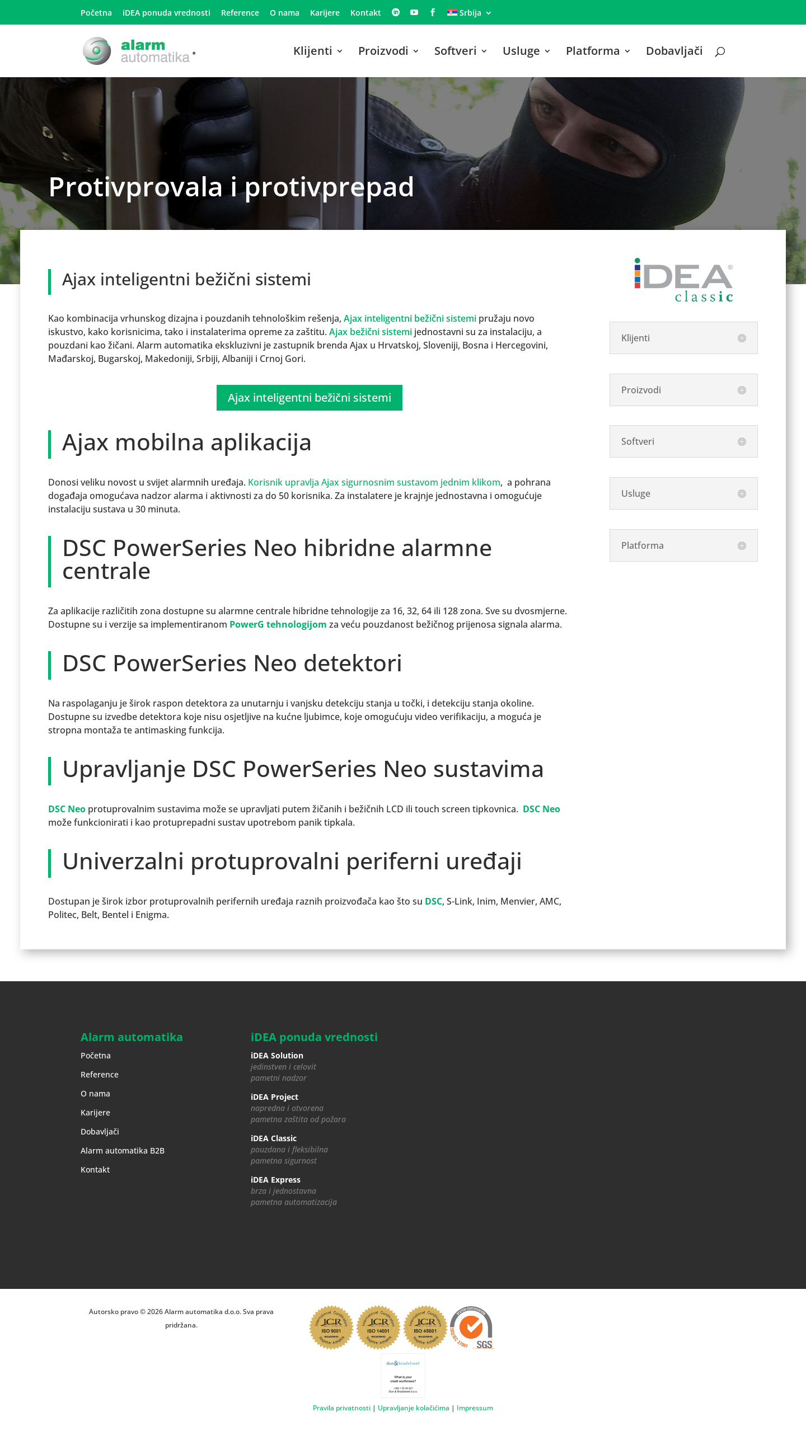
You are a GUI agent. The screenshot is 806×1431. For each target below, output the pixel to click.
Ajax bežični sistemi (370, 332)
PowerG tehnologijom (278, 624)
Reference (240, 13)
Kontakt (365, 13)
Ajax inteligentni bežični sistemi (410, 318)
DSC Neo (67, 809)
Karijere (325, 13)
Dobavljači (674, 52)
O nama (284, 13)
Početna (96, 13)
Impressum (475, 1408)
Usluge (521, 52)
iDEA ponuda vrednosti (166, 13)
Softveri (455, 52)
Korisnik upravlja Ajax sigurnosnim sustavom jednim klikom (374, 482)
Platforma (593, 52)
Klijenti (312, 52)
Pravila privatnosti (342, 1408)
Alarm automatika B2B (123, 1150)
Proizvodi (383, 52)
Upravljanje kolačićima (413, 1408)
